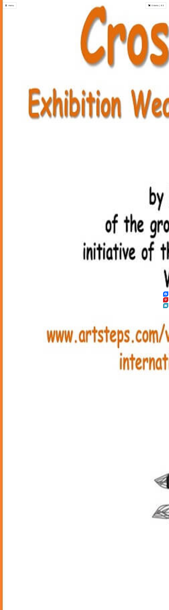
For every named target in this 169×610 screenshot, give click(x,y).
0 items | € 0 (158, 5)
